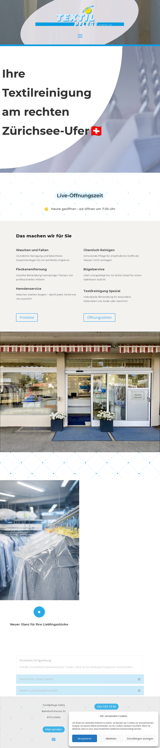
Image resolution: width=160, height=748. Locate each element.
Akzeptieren (85, 738)
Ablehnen (111, 738)
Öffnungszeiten (99, 317)
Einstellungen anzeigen (140, 738)
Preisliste (27, 317)
